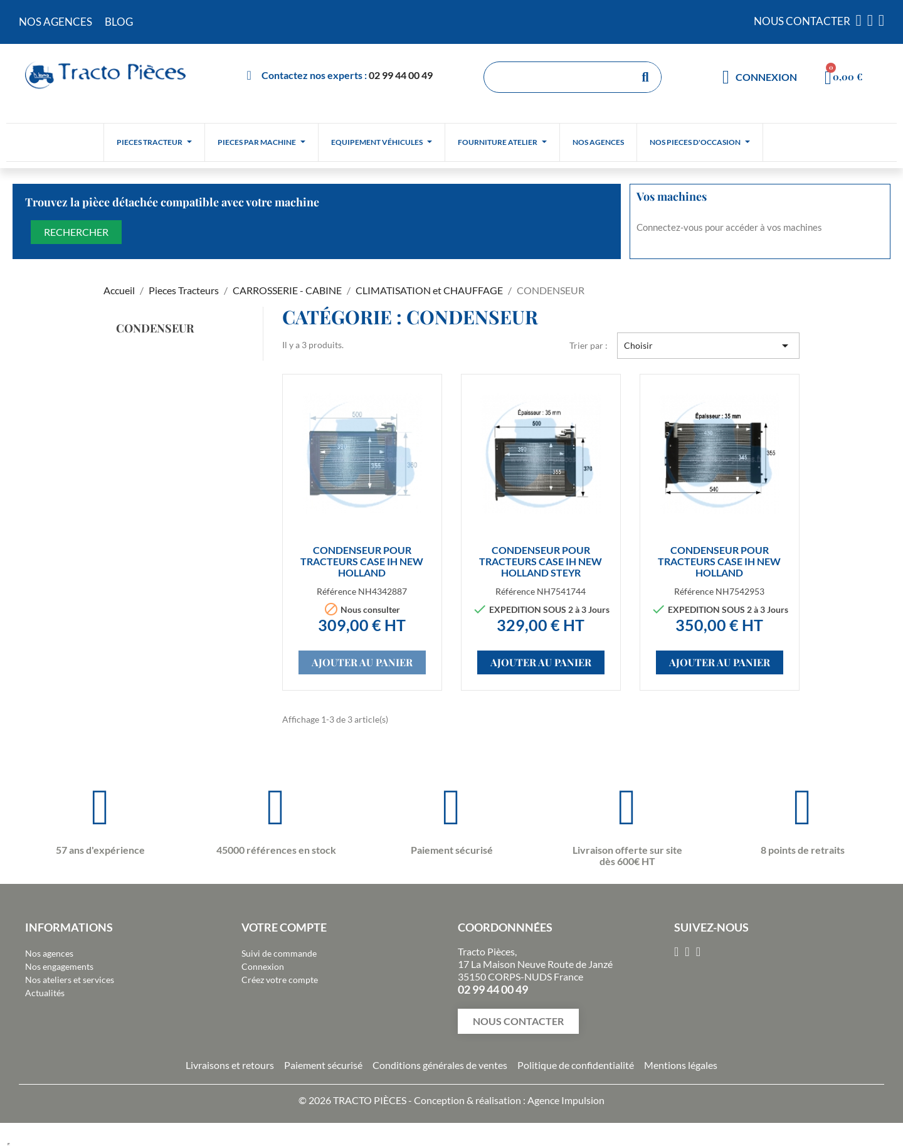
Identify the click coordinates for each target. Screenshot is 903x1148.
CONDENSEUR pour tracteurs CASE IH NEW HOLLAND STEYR (540, 561)
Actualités (45, 992)
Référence (336, 591)
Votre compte (284, 927)
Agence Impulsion (566, 1100)
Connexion (262, 966)
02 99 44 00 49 (401, 75)
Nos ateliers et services (69, 979)
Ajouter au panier (362, 662)
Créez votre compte (279, 979)
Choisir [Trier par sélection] (708, 345)
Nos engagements (59, 966)
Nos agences (49, 953)
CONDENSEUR (155, 328)
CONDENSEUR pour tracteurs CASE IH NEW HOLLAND (361, 561)
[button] (518, 1021)
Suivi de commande (279, 953)
